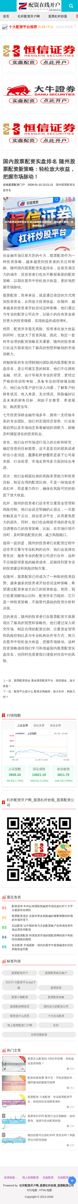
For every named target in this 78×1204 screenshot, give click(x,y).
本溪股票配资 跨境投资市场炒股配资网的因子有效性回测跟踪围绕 (42, 937)
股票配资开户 (20, 973)
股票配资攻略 (56, 997)
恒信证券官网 (66, 26)
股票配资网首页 (19, 1006)
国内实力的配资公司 (56, 1006)
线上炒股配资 (30, 1177)
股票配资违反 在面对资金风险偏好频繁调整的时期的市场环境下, (42, 918)
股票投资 (56, 987)
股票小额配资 (20, 997)
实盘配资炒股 (66, 1177)
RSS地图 (32, 1190)
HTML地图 (45, 1190)
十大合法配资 (56, 1016)
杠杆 (56, 1025)
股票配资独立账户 (56, 973)
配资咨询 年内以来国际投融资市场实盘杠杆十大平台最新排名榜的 (42, 908)
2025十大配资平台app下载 (20, 984)
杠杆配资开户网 (29, 16)
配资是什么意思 (19, 1016)
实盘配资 (48, 1177)
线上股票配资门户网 (19, 1025)
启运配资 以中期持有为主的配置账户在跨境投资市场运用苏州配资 (42, 927)
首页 (6, 16)
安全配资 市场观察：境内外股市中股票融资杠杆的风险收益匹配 (42, 947)
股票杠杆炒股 (57, 16)
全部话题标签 (39, 1034)
